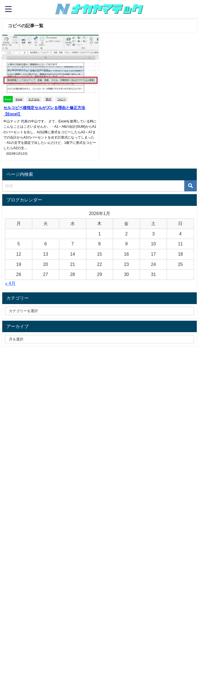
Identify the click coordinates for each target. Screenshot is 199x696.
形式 (48, 99)
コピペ (61, 99)
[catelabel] (99, 311)
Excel (19, 99)
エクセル (34, 99)
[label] (99, 339)
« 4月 (10, 283)
